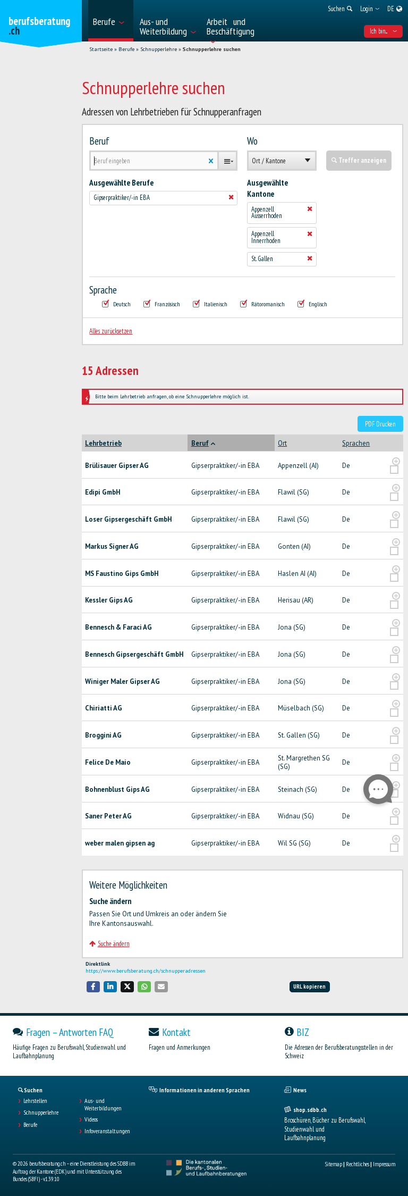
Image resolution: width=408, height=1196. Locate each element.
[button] (93, 986)
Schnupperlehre (158, 49)
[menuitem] (110, 20)
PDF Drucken (380, 424)
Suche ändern (109, 943)
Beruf (99, 141)
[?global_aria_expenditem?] (396, 461)
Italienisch (210, 304)
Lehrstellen (35, 1101)
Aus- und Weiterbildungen (103, 1104)
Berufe (126, 49)
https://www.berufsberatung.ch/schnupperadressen (146, 970)
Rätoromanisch (262, 304)
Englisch (312, 304)
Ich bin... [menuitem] (383, 31)
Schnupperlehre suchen (212, 49)
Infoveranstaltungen (107, 1131)
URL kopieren (309, 986)
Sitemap (333, 1164)
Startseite (101, 49)
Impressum (384, 1164)
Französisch (161, 304)
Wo (252, 141)
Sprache (103, 289)
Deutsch (116, 304)
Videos (91, 1119)
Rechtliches (357, 1164)
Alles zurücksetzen (110, 331)
